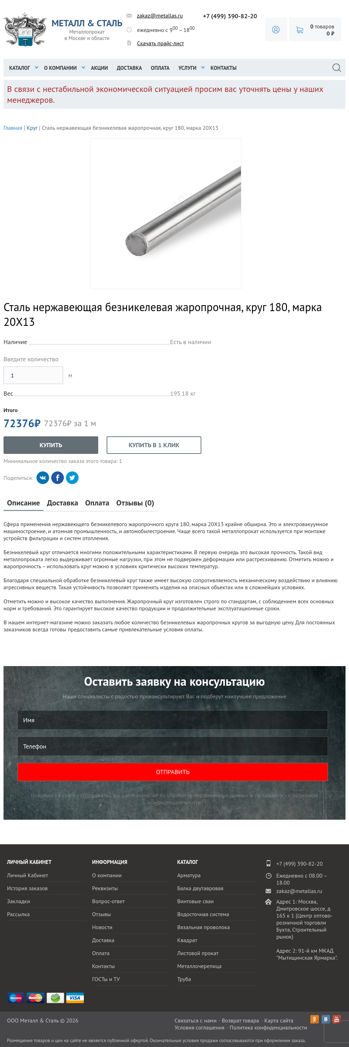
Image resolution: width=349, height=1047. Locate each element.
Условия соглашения (199, 1027)
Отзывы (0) (135, 503)
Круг (32, 127)
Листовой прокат (198, 953)
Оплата (160, 68)
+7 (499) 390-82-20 (230, 16)
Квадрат (187, 940)
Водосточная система (203, 914)
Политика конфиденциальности (268, 1027)
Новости (102, 927)
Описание (23, 503)
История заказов (27, 888)
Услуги (187, 68)
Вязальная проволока (203, 927)
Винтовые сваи (195, 901)
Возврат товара (240, 1020)
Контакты (223, 68)
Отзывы (101, 914)
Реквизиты (105, 888)
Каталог (19, 68)
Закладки (18, 901)
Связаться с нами (196, 1020)
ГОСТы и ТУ (106, 978)
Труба (184, 978)
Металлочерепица (199, 965)
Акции (99, 68)
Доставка (129, 68)
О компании (60, 68)
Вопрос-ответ (108, 901)
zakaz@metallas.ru (160, 15)
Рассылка (18, 914)
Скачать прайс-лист (160, 43)
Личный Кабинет (27, 875)
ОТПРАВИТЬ (173, 772)
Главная (13, 127)
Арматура (189, 875)
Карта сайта (279, 1020)
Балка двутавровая (200, 888)
